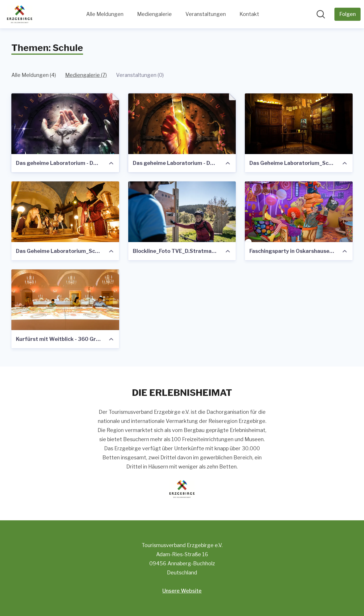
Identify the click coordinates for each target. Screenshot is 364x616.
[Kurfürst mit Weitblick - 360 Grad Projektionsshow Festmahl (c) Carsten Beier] (65, 299)
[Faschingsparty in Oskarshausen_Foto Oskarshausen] (299, 211)
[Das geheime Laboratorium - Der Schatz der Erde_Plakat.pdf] (65, 123)
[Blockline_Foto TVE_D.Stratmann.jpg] (182, 211)
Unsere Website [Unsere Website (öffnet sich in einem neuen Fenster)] (182, 591)
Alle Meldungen (104, 14)
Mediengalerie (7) (86, 75)
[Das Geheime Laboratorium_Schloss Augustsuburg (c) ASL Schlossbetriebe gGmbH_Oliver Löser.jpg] (65, 211)
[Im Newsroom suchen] (320, 14)
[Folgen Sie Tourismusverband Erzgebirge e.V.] (347, 14)
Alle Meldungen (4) (33, 75)
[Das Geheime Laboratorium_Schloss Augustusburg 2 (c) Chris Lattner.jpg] (299, 123)
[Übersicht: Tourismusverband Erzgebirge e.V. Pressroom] (19, 14)
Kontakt (249, 14)
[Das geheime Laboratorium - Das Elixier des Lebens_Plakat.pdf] (182, 123)
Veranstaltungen (205, 14)
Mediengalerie (154, 14)
